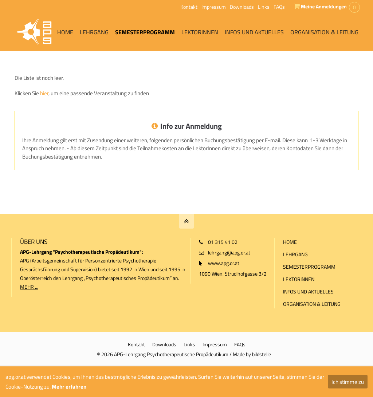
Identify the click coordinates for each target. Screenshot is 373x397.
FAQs (279, 7)
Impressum (213, 7)
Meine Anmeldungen (324, 6)
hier (44, 93)
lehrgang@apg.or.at (229, 252)
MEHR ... (29, 287)
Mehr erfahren (69, 386)
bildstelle (261, 354)
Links (264, 7)
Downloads (242, 7)
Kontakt (188, 7)
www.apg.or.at (223, 263)
